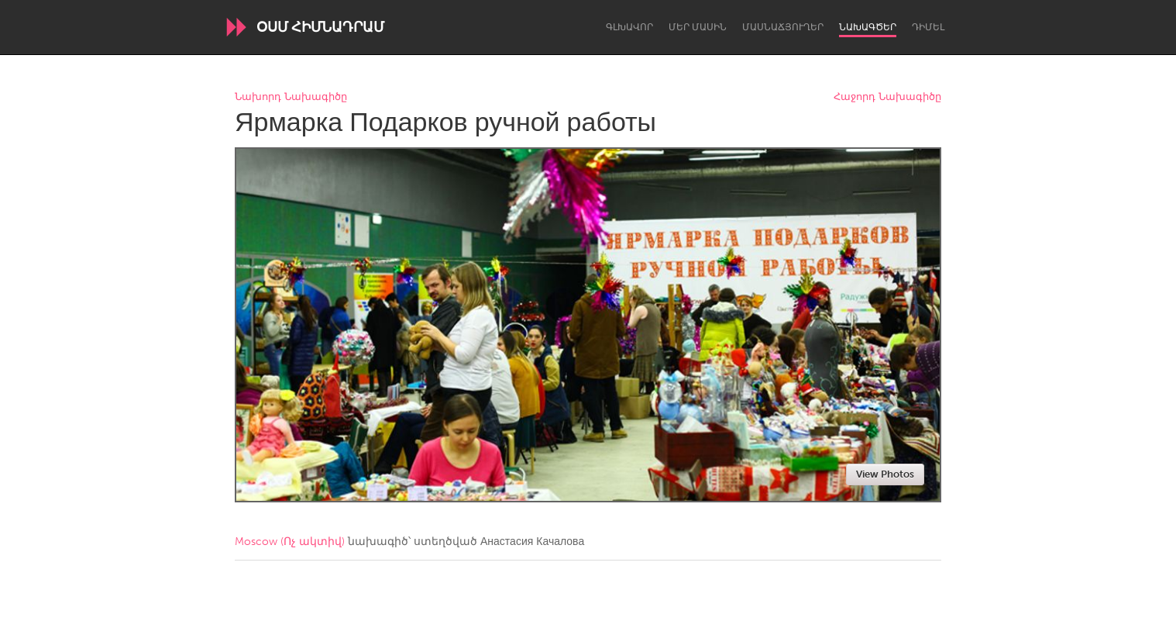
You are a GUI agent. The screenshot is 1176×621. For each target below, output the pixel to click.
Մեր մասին (698, 27)
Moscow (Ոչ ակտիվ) (290, 541)
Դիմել (928, 27)
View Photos (885, 474)
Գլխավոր (629, 27)
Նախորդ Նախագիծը (291, 97)
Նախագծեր (867, 27)
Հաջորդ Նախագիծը (887, 97)
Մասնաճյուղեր (783, 27)
